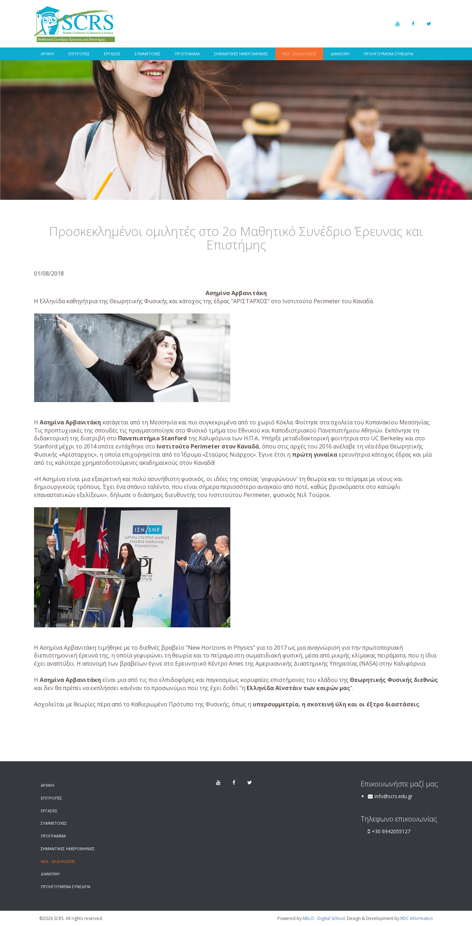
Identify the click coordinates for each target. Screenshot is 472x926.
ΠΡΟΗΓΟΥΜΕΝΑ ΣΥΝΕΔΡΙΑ (388, 53)
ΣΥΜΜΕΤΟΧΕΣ (148, 53)
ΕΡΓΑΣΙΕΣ (112, 53)
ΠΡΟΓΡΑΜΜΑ (187, 53)
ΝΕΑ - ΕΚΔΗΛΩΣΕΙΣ (299, 53)
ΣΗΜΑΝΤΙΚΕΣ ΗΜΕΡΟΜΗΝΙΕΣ (241, 53)
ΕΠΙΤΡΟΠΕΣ (79, 53)
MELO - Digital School (324, 918)
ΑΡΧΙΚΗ (47, 53)
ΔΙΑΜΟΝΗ (340, 53)
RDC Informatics (416, 918)
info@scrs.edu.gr (393, 796)
